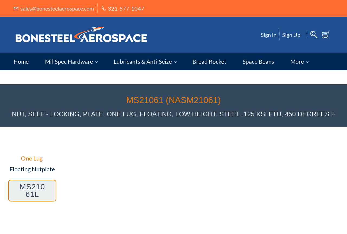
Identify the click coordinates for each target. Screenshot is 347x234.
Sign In (269, 34)
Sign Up (291, 34)
